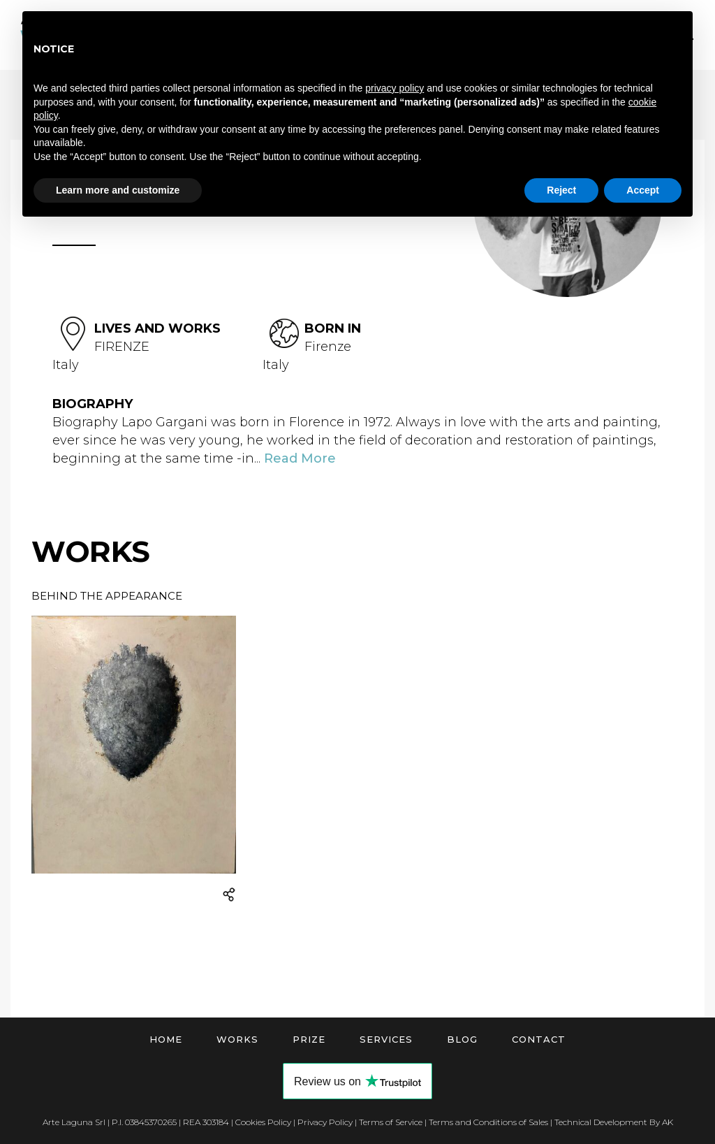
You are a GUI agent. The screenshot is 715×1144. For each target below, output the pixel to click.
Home (165, 1039)
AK (667, 1122)
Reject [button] (561, 190)
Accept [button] (642, 190)
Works (237, 1039)
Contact (539, 1039)
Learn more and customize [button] (117, 190)
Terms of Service (390, 1122)
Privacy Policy (325, 1122)
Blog (462, 1039)
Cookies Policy (263, 1122)
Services (386, 1039)
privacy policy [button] (394, 88)
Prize (309, 1039)
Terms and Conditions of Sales (488, 1122)
